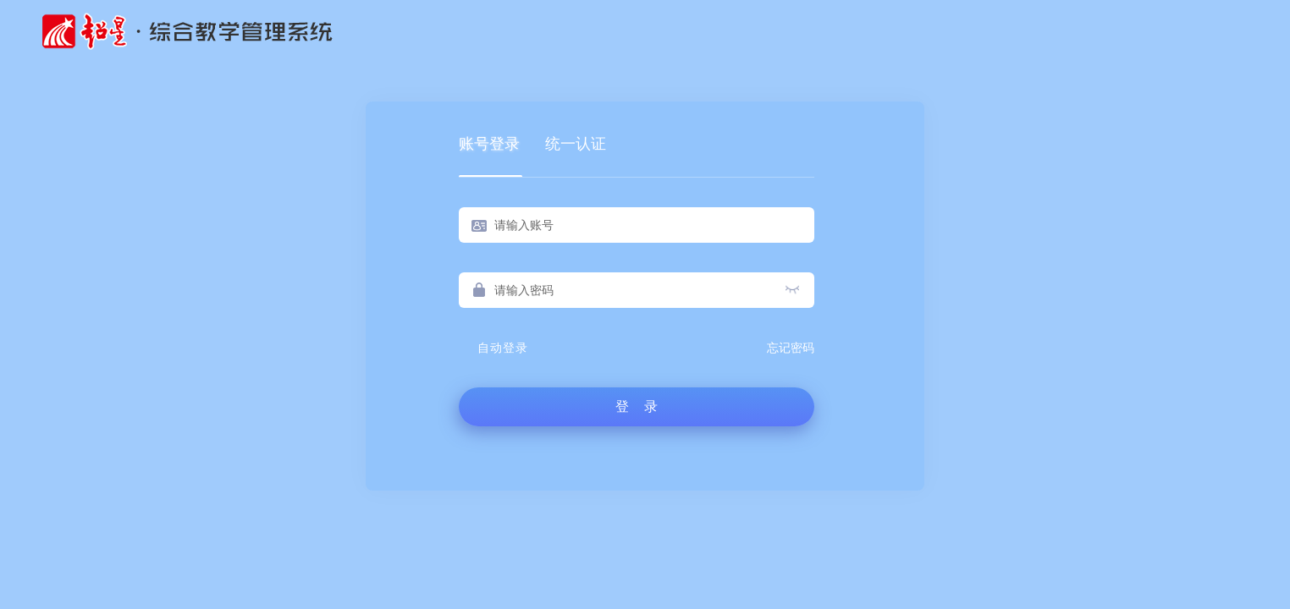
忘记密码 (790, 347)
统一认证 (575, 143)
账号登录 (489, 143)
